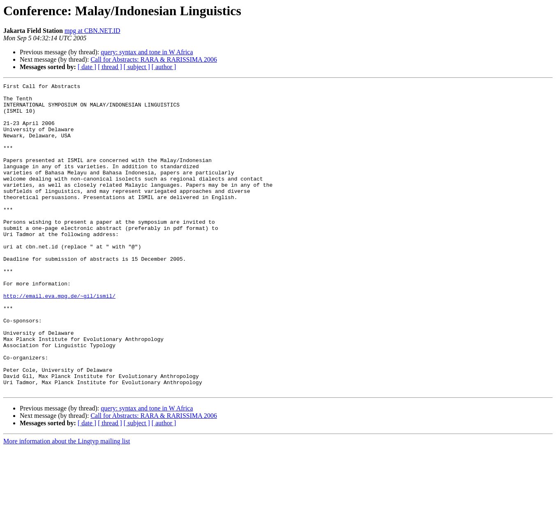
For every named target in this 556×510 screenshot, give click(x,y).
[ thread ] (110, 66)
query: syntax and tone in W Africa (147, 52)
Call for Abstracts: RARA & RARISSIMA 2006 (153, 59)
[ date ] (87, 66)
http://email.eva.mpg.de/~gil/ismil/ (59, 339)
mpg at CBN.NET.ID (92, 30)
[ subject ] (137, 66)
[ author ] (164, 66)
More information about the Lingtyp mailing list (66, 502)
